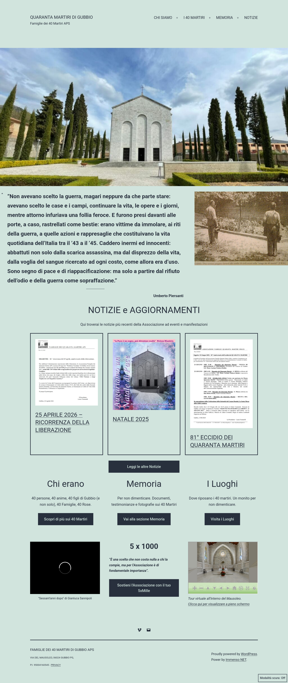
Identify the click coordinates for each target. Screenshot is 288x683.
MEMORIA (224, 17)
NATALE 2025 (131, 419)
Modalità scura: (272, 678)
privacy (56, 665)
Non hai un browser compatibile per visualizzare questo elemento (223, 568)
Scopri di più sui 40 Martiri (65, 519)
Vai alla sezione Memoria (144, 519)
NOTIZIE (251, 17)
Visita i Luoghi (222, 519)
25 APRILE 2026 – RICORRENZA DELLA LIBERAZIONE (62, 422)
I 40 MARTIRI (194, 17)
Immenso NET (236, 660)
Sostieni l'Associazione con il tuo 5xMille (144, 588)
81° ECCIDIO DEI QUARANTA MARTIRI (217, 441)
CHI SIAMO (163, 17)
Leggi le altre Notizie (144, 466)
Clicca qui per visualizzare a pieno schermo (219, 604)
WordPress (249, 654)
